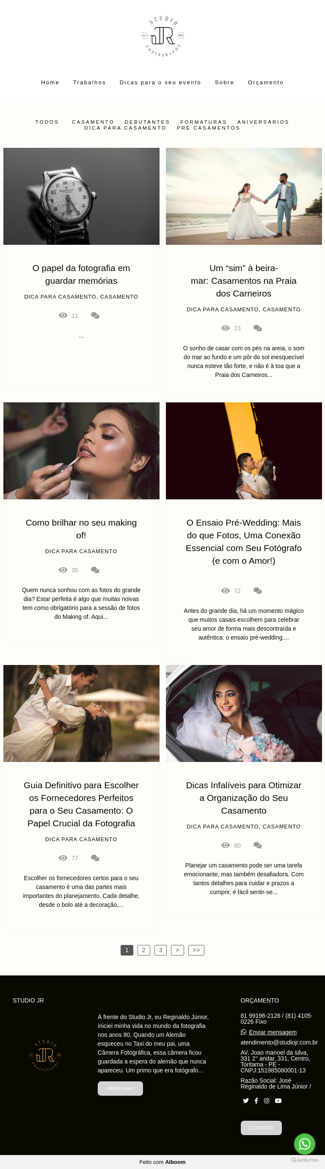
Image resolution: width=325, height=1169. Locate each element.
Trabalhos (89, 82)
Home (50, 82)
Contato (261, 1127)
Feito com (162, 1162)
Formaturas (203, 122)
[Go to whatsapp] (304, 1144)
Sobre (224, 82)
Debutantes (148, 122)
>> (196, 950)
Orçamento (266, 82)
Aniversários (263, 122)
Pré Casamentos (209, 127)
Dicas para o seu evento (160, 82)
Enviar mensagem (273, 1032)
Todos (47, 122)
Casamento (93, 122)
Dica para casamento (125, 127)
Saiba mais (120, 1088)
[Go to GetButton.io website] (304, 1160)
